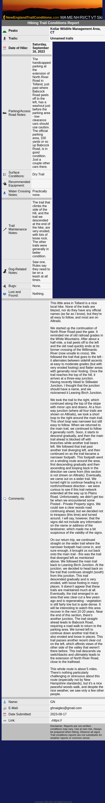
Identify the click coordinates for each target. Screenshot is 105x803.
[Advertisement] (78, 170)
